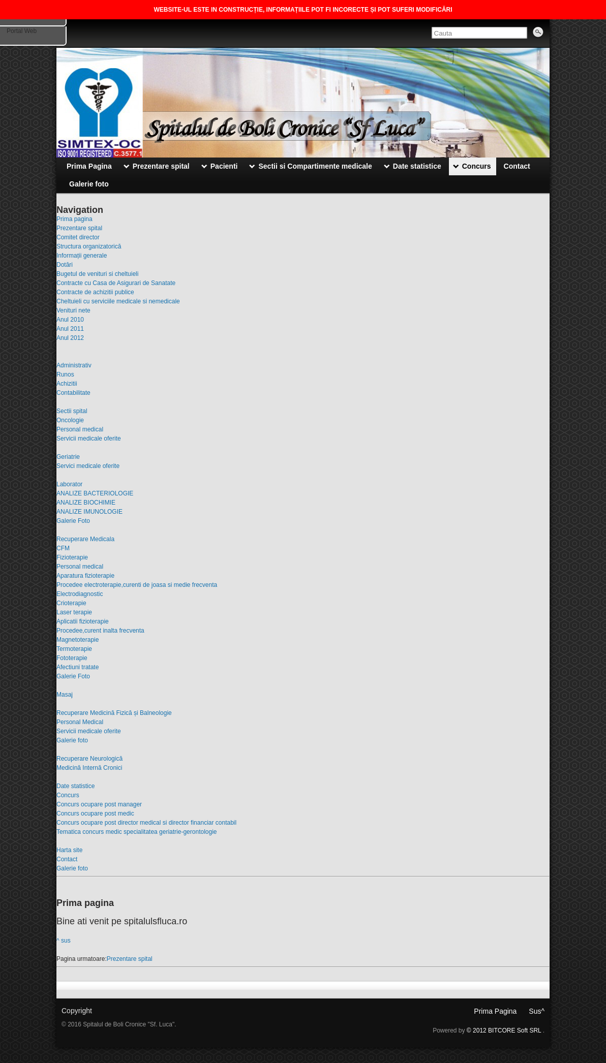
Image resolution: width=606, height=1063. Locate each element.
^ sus (63, 940)
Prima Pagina (495, 1011)
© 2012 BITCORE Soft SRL (505, 1030)
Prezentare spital (130, 958)
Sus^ (536, 1011)
